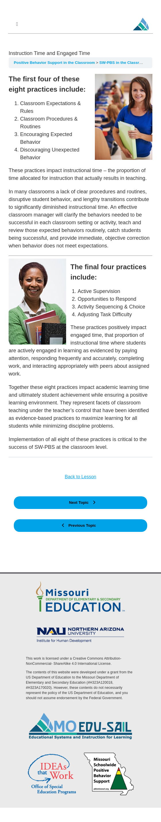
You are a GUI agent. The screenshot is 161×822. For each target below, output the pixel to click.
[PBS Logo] (109, 753)
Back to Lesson (80, 476)
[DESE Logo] (80, 580)
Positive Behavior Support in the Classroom (55, 62)
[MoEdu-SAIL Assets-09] (80, 626)
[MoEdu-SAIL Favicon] (141, 17)
